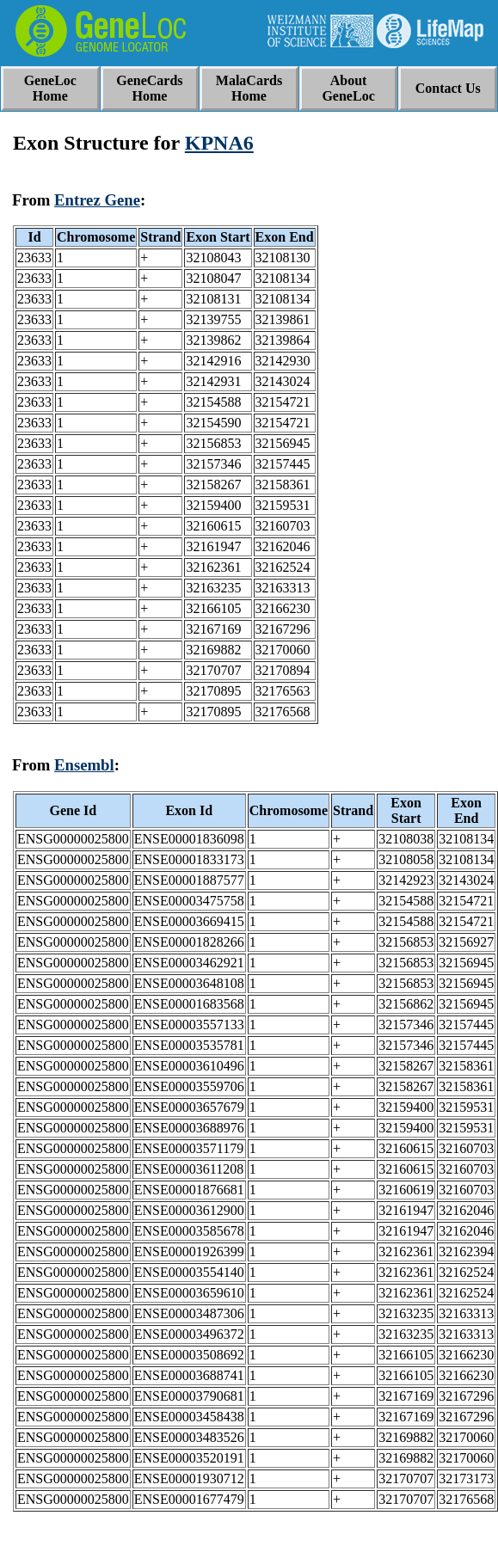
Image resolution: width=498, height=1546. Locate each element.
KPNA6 (219, 143)
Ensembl (84, 765)
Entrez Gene (97, 200)
